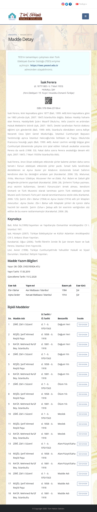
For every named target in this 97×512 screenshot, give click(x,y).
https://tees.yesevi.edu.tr (44, 65)
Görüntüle (83, 324)
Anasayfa (12, 35)
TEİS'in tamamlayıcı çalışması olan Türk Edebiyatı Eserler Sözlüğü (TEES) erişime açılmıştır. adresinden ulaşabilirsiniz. (39, 63)
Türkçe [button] (81, 4)
